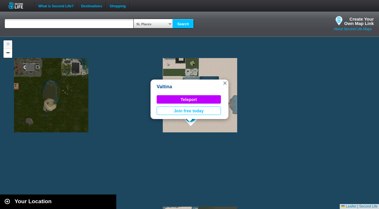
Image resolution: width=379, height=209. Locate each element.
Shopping (118, 5)
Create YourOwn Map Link (359, 21)
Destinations (91, 5)
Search (183, 24)
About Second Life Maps (353, 29)
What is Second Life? (56, 5)
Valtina (164, 86)
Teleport (189, 99)
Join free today (189, 111)
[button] (224, 83)
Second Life (19, 5)
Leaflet (348, 206)
